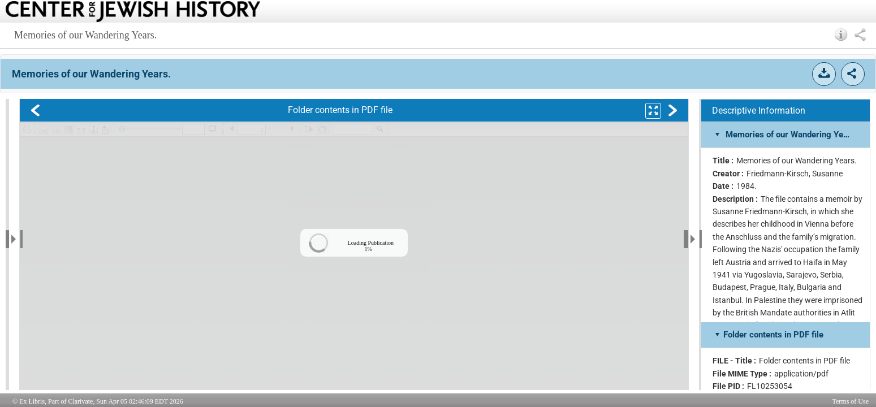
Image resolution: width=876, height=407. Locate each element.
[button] (841, 34)
